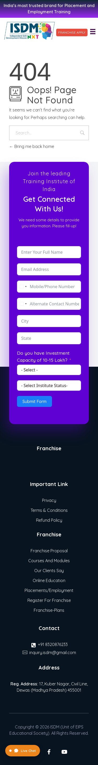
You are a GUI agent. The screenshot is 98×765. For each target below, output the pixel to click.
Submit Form (34, 401)
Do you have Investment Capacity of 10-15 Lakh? (43, 356)
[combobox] (22, 286)
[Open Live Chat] (22, 750)
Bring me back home (31, 146)
